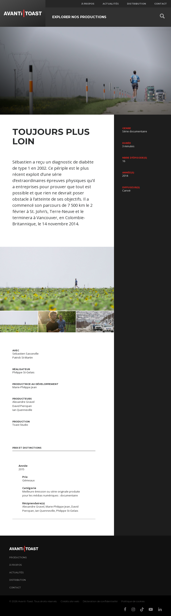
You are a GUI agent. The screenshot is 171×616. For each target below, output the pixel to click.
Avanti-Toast (25, 601)
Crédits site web (70, 601)
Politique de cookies (133, 601)
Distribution (136, 3)
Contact (160, 3)
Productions (18, 557)
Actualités (111, 3)
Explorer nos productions (79, 17)
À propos (87, 3)
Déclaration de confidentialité (100, 601)
